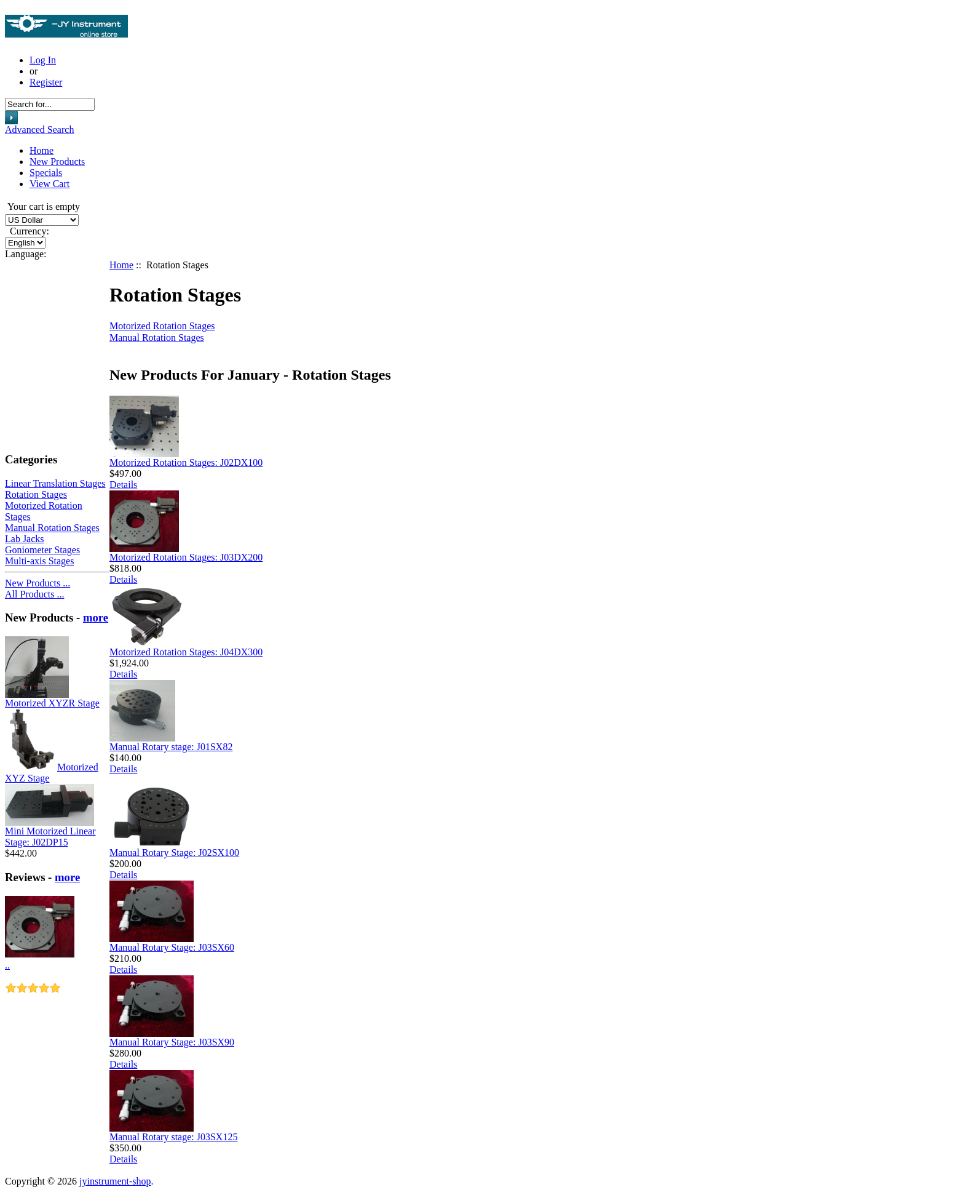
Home (41, 150)
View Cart (49, 183)
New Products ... (37, 583)
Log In (43, 60)
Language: (26, 254)
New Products (57, 161)
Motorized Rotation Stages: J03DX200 (186, 557)
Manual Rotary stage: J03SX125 (173, 1137)
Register (46, 82)
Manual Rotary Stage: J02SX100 (174, 852)
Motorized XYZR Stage (52, 703)
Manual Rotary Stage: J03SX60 (171, 947)
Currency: (27, 231)
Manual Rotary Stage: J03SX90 (171, 1042)
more (95, 617)
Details (123, 484)
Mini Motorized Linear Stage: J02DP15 (50, 836)
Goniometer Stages (42, 550)
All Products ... (34, 594)
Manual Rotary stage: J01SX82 (170, 746)
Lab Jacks (24, 539)
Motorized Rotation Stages (162, 326)
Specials (46, 172)
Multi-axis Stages (39, 561)
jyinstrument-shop (115, 1181)
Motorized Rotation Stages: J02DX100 (186, 462)
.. (7, 965)
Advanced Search (39, 129)
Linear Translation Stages (55, 483)
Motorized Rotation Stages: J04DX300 (186, 652)
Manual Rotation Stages (52, 527)
